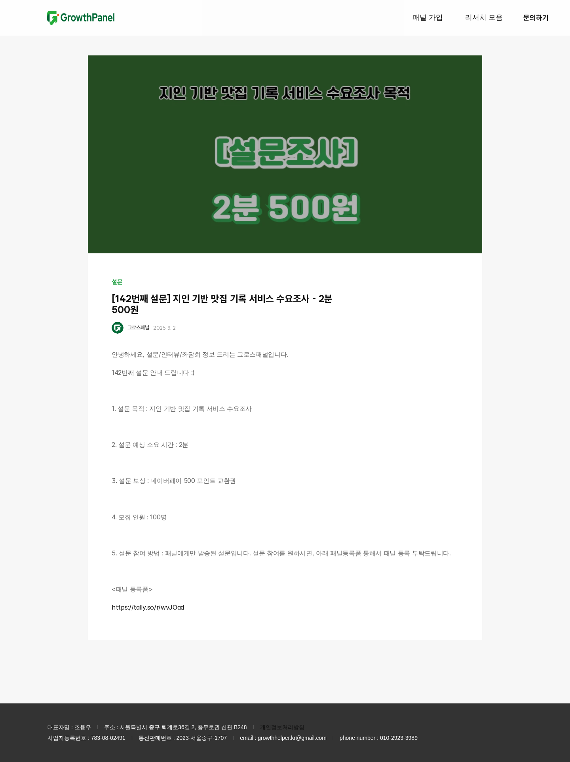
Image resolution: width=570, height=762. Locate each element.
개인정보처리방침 (282, 727)
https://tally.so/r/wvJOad (148, 607)
